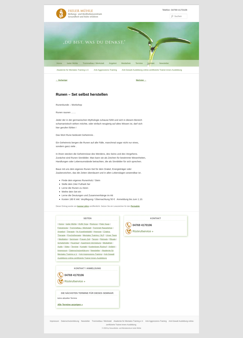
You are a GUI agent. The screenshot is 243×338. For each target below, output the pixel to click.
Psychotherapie (74, 235)
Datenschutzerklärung (79, 250)
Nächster (141, 80)
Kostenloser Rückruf (98, 246)
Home (59, 63)
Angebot (112, 63)
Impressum (62, 250)
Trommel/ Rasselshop (102, 228)
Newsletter (164, 63)
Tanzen (95, 239)
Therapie (71, 231)
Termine (139, 63)
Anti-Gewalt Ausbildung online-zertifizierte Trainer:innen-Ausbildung (152, 70)
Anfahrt (111, 246)
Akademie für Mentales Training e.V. (73, 70)
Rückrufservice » (74, 281)
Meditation (63, 239)
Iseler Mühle (72, 63)
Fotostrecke (62, 228)
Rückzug (94, 224)
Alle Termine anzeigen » (70, 304)
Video (66, 246)
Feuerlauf (75, 243)
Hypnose (98, 231)
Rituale (112, 239)
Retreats (104, 239)
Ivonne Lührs (83, 206)
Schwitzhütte (63, 243)
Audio (60, 246)
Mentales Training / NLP (93, 235)
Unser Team (111, 235)
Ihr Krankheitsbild (84, 231)
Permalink (135, 206)
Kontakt (151, 63)
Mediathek (126, 63)
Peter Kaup (104, 224)
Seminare (74, 239)
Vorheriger (61, 80)
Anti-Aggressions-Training (105, 70)
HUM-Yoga (83, 224)
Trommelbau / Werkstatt (93, 63)
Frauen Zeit (85, 239)
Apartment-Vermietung (91, 243)
